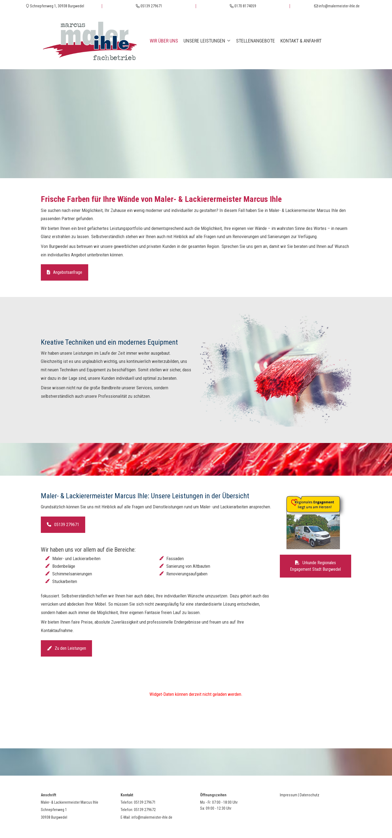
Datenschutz (309, 795)
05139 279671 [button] (63, 524)
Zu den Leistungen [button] (66, 648)
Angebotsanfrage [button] (64, 272)
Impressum (288, 795)
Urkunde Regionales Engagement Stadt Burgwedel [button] (315, 566)
